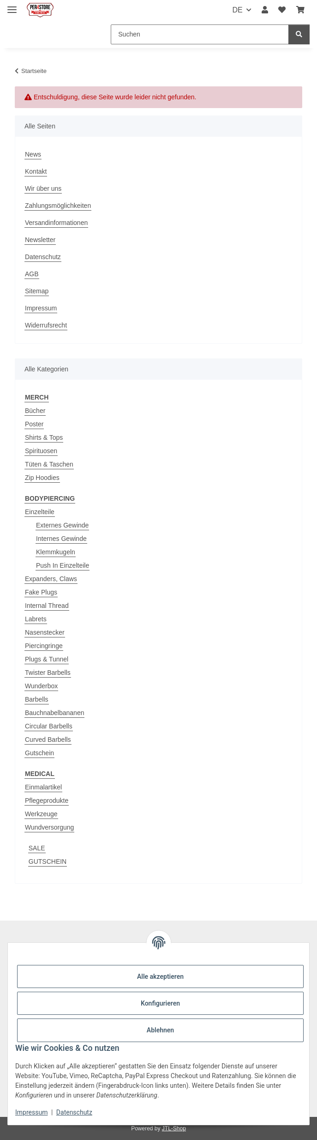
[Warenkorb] (300, 10)
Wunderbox (41, 686)
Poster (34, 424)
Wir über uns (43, 188)
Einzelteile (39, 511)
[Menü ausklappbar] (12, 6)
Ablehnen (160, 1030)
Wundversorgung (49, 827)
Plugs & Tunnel (46, 659)
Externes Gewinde (62, 525)
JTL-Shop (174, 1128)
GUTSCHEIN (47, 861)
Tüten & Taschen (49, 464)
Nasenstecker (45, 632)
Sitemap (36, 291)
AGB (32, 274)
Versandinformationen (56, 222)
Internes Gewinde (61, 538)
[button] (265, 10)
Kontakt (36, 171)
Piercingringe (44, 645)
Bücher (35, 410)
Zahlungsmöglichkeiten (58, 205)
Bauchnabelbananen (54, 712)
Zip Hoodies (42, 477)
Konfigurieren (160, 1003)
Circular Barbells (48, 726)
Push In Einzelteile (62, 565)
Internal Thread (47, 605)
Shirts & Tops (44, 437)
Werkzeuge (41, 814)
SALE (37, 848)
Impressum (31, 1112)
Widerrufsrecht (46, 325)
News (33, 154)
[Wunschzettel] (282, 10)
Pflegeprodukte (46, 800)
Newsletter (40, 239)
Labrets (36, 619)
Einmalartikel (43, 787)
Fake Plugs (41, 592)
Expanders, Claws (51, 578)
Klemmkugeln (55, 552)
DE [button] (237, 10)
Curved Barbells (48, 739)
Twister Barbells (48, 672)
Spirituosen (41, 451)
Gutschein (39, 753)
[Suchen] (200, 34)
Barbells (36, 699)
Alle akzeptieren (160, 976)
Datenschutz (74, 1112)
